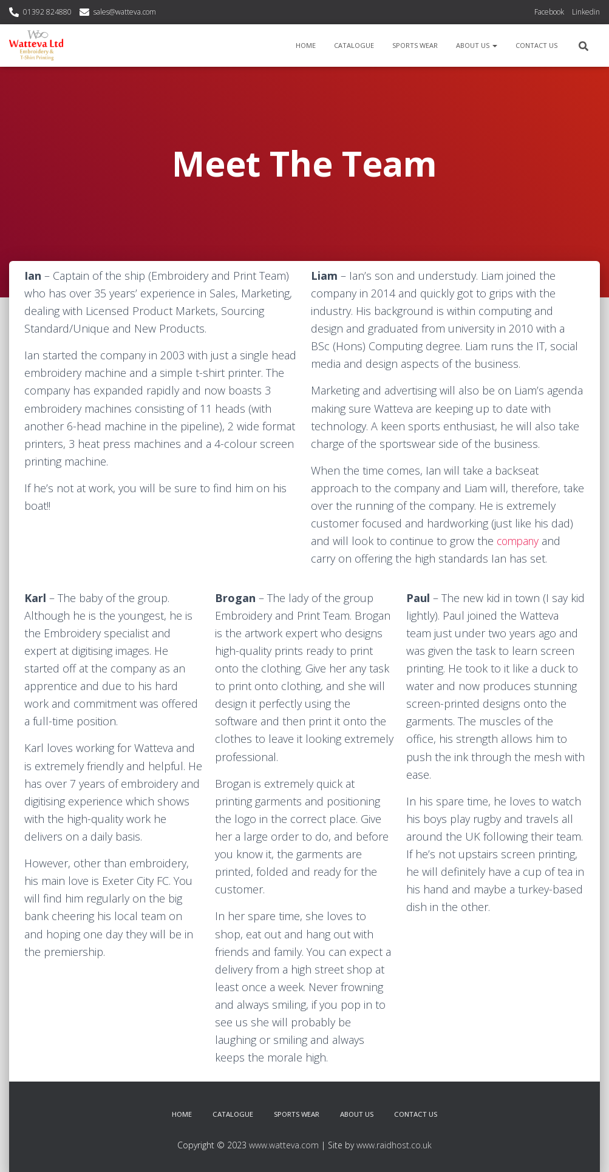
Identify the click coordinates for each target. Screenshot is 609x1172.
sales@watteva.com (125, 12)
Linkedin (586, 12)
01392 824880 (47, 12)
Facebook (549, 12)
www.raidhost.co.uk (394, 1144)
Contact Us (536, 45)
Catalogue (354, 45)
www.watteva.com (284, 1144)
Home (306, 45)
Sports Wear (415, 45)
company (519, 540)
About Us (476, 45)
